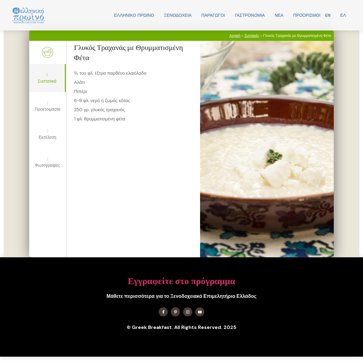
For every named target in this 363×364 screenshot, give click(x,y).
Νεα (279, 15)
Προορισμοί (307, 15)
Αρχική (234, 35)
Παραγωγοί (213, 15)
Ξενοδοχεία (178, 15)
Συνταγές (252, 35)
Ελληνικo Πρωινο (134, 15)
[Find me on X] (175, 311)
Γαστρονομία (250, 15)
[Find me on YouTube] (199, 311)
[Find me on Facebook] (163, 311)
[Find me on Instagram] (187, 311)
